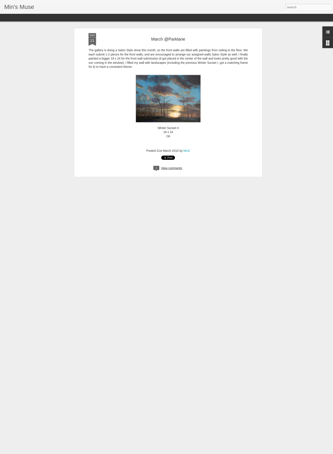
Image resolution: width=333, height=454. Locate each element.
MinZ (186, 127)
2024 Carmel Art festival (142, 449)
